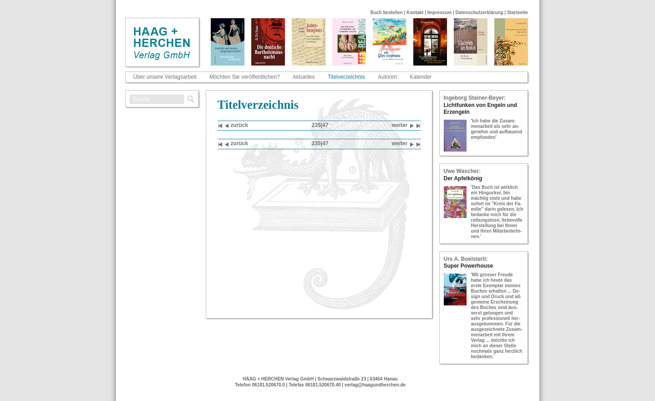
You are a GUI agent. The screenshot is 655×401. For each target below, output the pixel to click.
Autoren (387, 77)
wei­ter (403, 126)
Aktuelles (304, 77)
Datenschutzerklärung (479, 12)
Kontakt (414, 12)
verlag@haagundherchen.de (375, 384)
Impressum (439, 12)
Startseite (517, 12)
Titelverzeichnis (346, 77)
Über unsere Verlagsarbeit (165, 77)
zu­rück (237, 126)
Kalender (421, 77)
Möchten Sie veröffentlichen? (244, 77)
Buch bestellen (387, 12)
